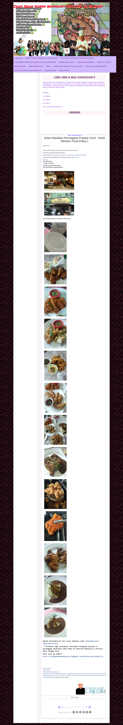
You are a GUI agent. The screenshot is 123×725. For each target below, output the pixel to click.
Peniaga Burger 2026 (50, 70)
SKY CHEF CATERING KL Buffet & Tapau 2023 (28, 70)
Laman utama (19, 58)
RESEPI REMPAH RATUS (36, 66)
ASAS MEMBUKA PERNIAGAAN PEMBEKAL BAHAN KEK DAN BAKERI (35, 62)
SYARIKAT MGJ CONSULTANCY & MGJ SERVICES (68, 66)
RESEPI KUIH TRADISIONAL (86, 62)
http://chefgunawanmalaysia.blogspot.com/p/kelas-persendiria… (73, 656)
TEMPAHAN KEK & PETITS (67, 62)
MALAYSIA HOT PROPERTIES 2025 (96, 66)
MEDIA (48, 66)
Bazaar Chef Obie (64, 70)
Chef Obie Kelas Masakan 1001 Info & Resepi (57, 6)
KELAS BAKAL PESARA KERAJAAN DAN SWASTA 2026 (77, 58)
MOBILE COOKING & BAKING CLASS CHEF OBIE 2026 (42, 58)
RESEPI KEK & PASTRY (104, 62)
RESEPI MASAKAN (20, 66)
